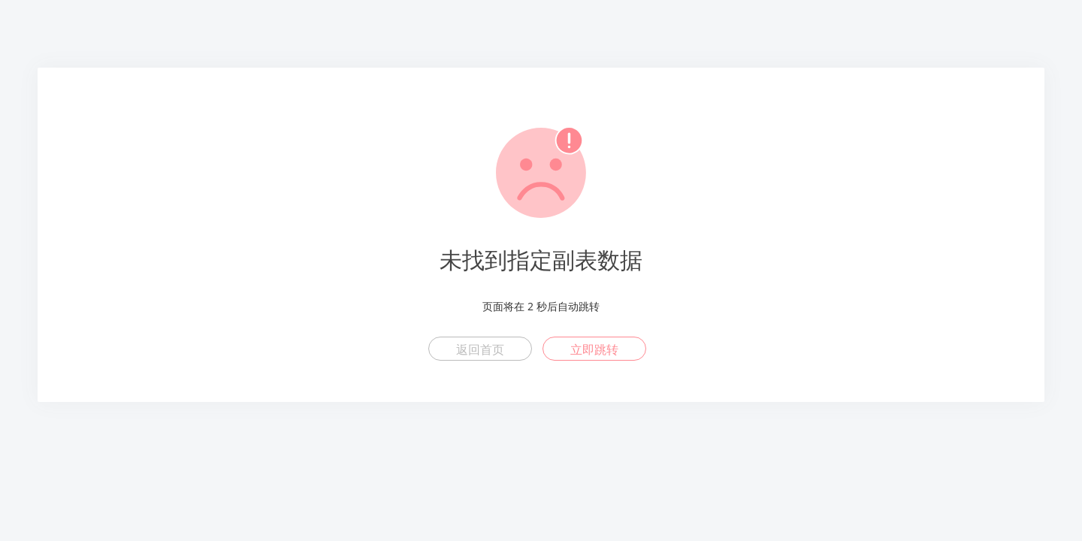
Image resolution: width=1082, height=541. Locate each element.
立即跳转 (594, 349)
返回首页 (480, 349)
